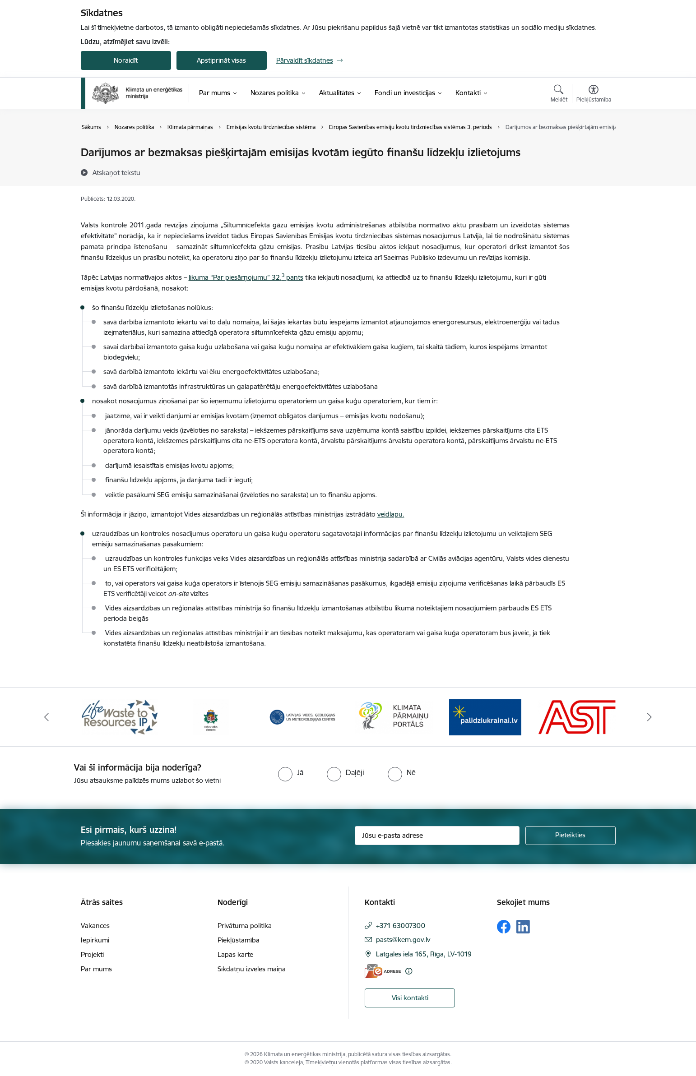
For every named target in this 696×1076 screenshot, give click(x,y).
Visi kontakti (410, 997)
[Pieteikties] (570, 835)
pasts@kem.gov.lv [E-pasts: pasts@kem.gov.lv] (403, 939)
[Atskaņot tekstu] (116, 172)
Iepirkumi (95, 940)
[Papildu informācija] (408, 971)
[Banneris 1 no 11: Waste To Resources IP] (120, 716)
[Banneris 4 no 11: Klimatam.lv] (394, 716)
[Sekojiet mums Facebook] (503, 926)
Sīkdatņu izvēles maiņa (252, 969)
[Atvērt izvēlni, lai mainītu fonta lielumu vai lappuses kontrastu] (594, 95)
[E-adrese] (383, 971)
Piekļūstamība (239, 940)
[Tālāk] (649, 717)
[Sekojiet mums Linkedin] (523, 926)
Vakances (95, 925)
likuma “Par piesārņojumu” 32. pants (246, 277)
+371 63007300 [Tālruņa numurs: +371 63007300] (400, 925)
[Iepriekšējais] (46, 717)
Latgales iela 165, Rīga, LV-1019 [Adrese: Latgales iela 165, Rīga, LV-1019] (424, 954)
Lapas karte (235, 954)
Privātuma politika (245, 925)
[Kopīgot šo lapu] (593, 171)
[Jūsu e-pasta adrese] (437, 835)
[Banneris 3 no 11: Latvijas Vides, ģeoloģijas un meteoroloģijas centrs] (303, 716)
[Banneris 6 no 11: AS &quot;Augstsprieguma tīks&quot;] (577, 716)
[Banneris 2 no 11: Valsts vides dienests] (211, 716)
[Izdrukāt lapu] (593, 149)
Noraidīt (126, 60)
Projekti (92, 954)
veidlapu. (390, 514)
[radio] (290, 772)
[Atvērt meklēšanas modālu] (559, 95)
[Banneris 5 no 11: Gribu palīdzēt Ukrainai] (485, 716)
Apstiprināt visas (221, 60)
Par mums (96, 969)
